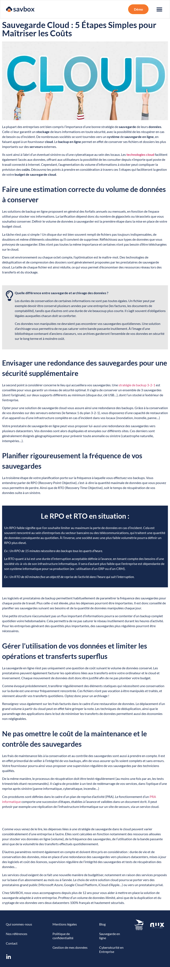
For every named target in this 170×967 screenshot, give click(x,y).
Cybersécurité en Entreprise (111, 949)
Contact (12, 943)
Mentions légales (64, 924)
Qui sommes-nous (19, 924)
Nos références (16, 934)
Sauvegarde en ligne (109, 936)
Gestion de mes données (70, 947)
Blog (102, 924)
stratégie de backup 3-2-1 (137, 385)
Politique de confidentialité (62, 936)
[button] (138, 9)
